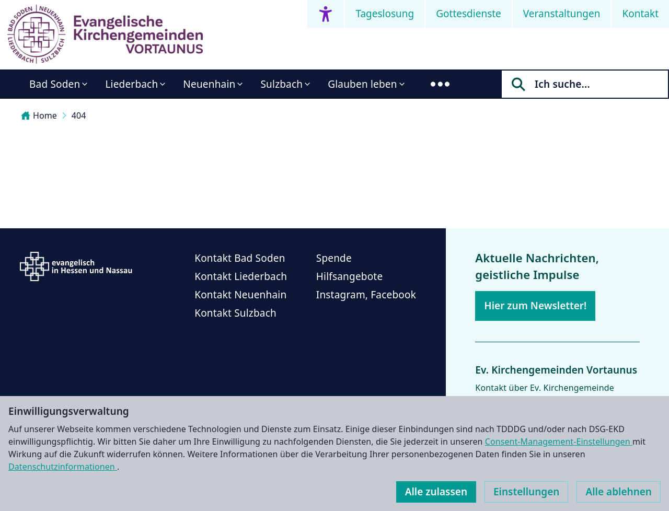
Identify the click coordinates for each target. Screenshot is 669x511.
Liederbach (131, 84)
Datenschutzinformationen (62, 466)
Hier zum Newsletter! (535, 305)
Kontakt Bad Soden (239, 258)
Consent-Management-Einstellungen (558, 441)
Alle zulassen (436, 491)
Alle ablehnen (618, 491)
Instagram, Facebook (366, 294)
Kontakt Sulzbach (235, 313)
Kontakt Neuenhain (240, 294)
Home (39, 115)
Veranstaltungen (562, 13)
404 (79, 115)
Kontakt (640, 13)
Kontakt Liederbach (240, 276)
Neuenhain (209, 84)
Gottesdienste (468, 13)
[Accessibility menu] (325, 14)
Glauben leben (362, 84)
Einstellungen (526, 491)
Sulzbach (281, 84)
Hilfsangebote (349, 276)
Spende (334, 258)
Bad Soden (54, 84)
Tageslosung (384, 13)
